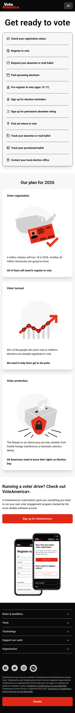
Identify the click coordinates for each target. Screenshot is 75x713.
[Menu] (68, 5)
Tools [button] (5, 622)
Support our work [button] (12, 640)
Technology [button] (9, 631)
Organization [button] (9, 648)
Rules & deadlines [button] (12, 613)
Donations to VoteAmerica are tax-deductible (47, 686)
